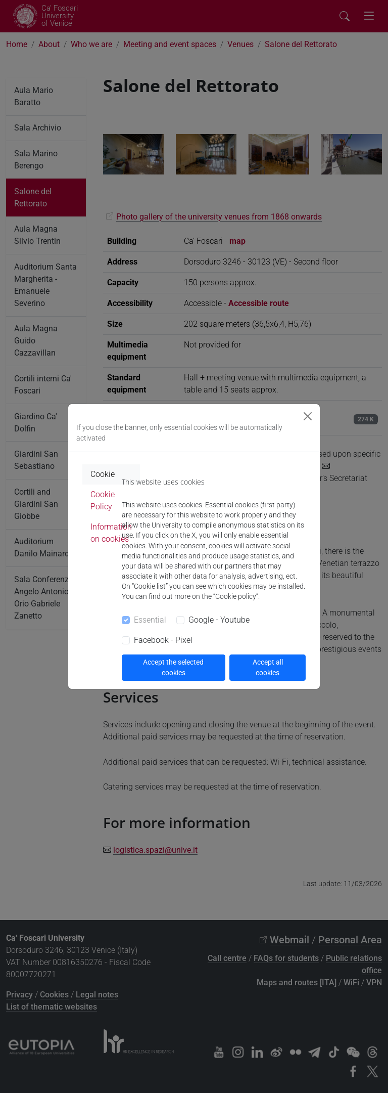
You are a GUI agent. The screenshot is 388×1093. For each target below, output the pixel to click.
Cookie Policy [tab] (102, 500)
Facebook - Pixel (163, 640)
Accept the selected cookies (173, 667)
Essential (150, 620)
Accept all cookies (268, 667)
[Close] (308, 416)
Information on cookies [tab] (111, 533)
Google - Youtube (219, 620)
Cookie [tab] (102, 474)
